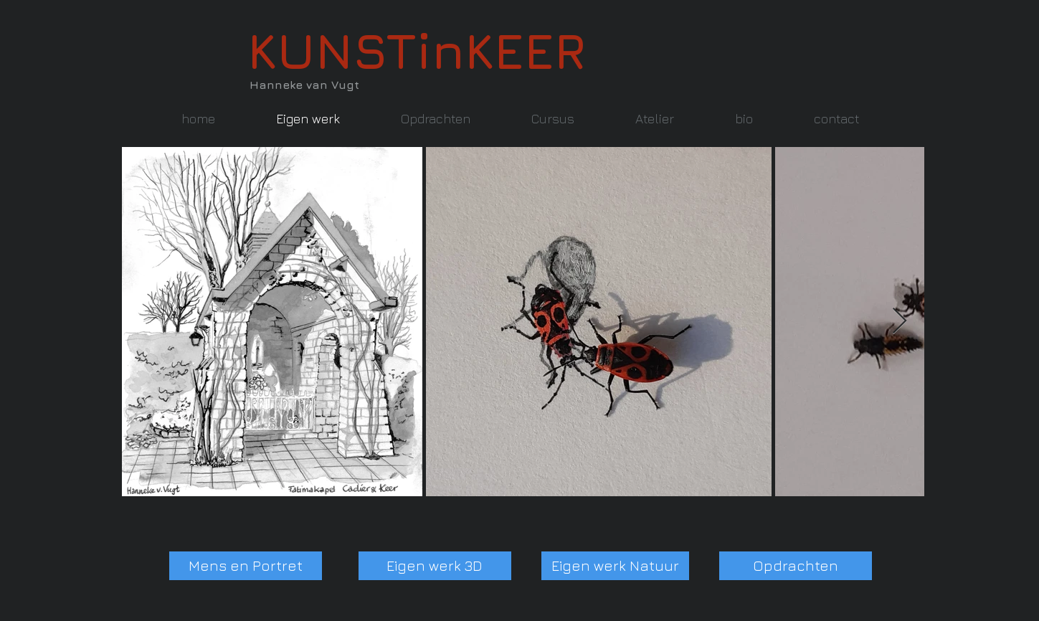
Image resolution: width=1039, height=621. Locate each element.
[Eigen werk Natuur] (615, 565)
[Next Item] (899, 322)
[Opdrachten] (795, 565)
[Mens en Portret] (245, 565)
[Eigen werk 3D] (435, 565)
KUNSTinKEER (416, 50)
